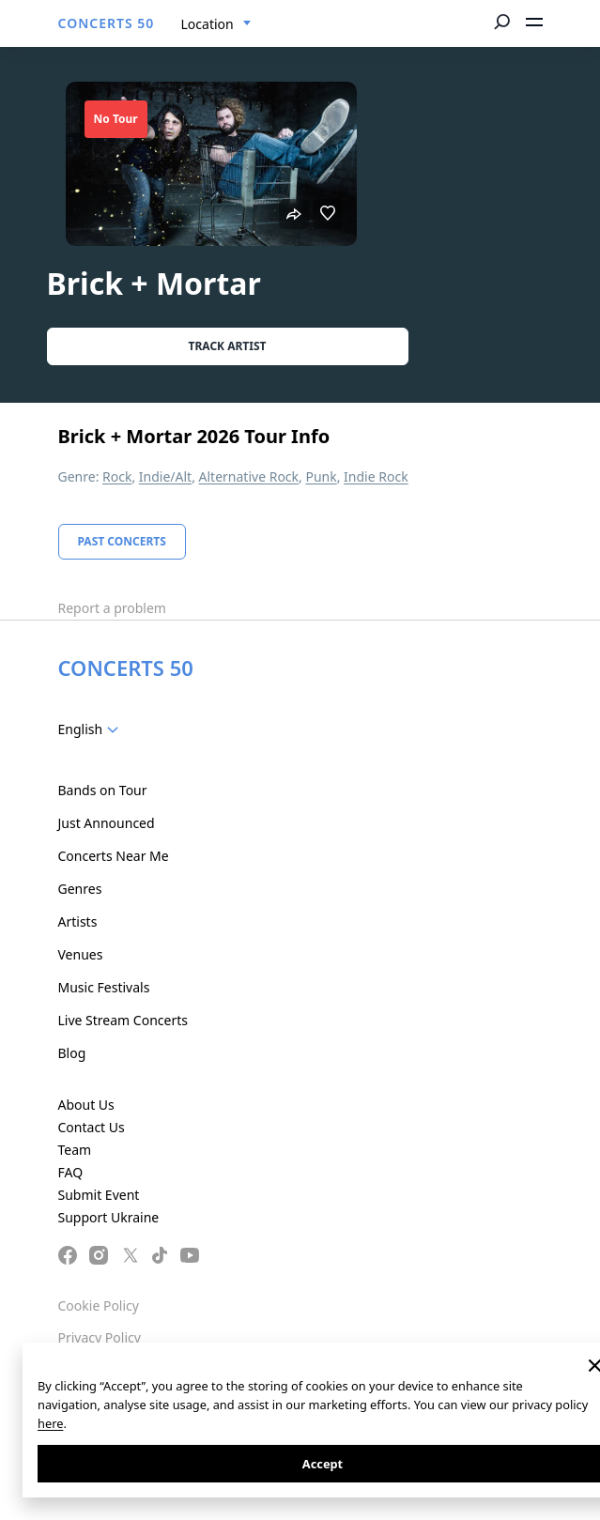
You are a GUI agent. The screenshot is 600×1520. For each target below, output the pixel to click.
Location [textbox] (207, 24)
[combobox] (216, 24)
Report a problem (112, 608)
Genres (80, 889)
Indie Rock (376, 476)
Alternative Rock (249, 476)
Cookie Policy (98, 1305)
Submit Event (99, 1195)
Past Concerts (122, 541)
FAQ (71, 1172)
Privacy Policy (99, 1337)
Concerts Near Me (113, 856)
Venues (80, 954)
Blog (72, 1053)
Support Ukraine (109, 1217)
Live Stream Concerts (123, 1020)
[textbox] (92, 729)
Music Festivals (104, 987)
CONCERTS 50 (106, 23)
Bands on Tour (102, 790)
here (50, 1423)
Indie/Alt (165, 476)
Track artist (228, 346)
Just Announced (106, 823)
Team (75, 1150)
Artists (78, 921)
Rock (116, 476)
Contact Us (91, 1127)
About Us (86, 1104)
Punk (320, 476)
